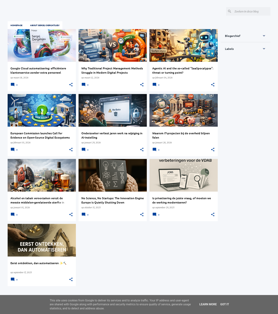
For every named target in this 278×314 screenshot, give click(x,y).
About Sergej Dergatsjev (45, 25)
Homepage (16, 25)
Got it (224, 304)
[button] (71, 84)
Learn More (208, 304)
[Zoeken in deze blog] (251, 11)
